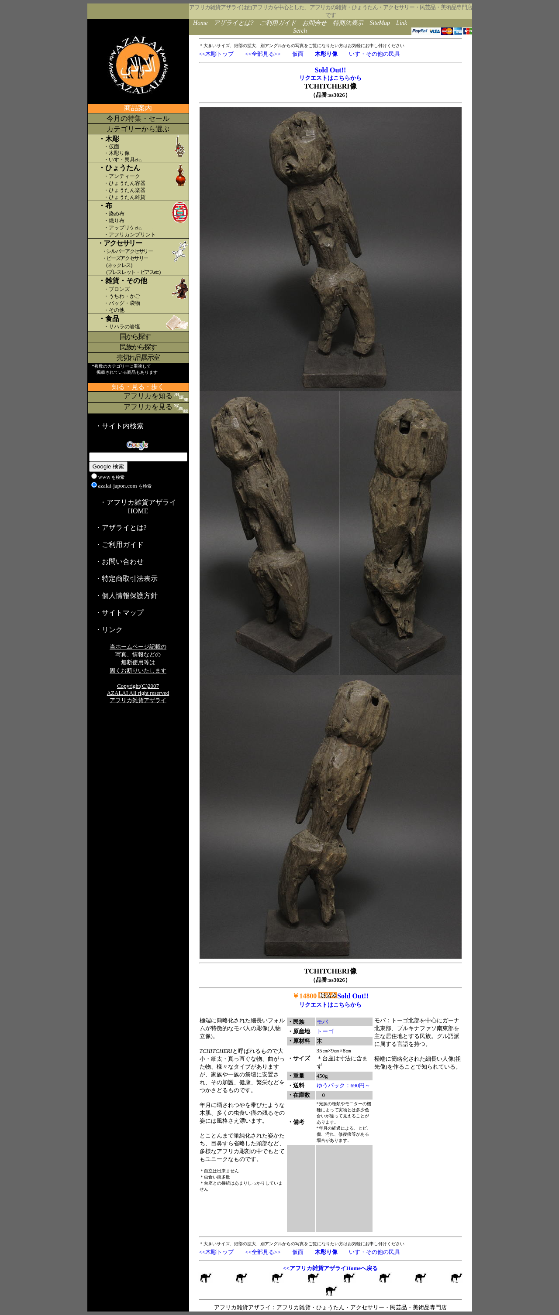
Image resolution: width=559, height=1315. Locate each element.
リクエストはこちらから (330, 78)
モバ (322, 1021)
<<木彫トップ (216, 54)
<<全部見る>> (262, 54)
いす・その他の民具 (374, 54)
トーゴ (325, 1031)
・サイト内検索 (119, 426)
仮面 (298, 54)
